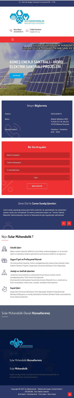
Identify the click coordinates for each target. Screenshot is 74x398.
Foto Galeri (42, 394)
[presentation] (64, 223)
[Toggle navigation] (12, 39)
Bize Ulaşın (52, 394)
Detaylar (16, 76)
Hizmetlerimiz (32, 394)
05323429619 (18, 32)
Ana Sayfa (22, 394)
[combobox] (37, 177)
